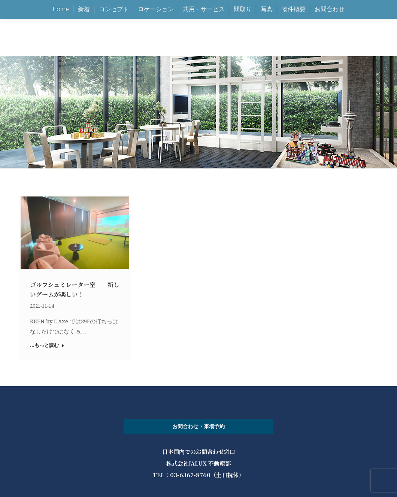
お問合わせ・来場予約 (198, 426)
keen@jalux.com (262, 18)
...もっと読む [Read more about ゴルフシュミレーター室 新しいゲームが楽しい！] (47, 345)
